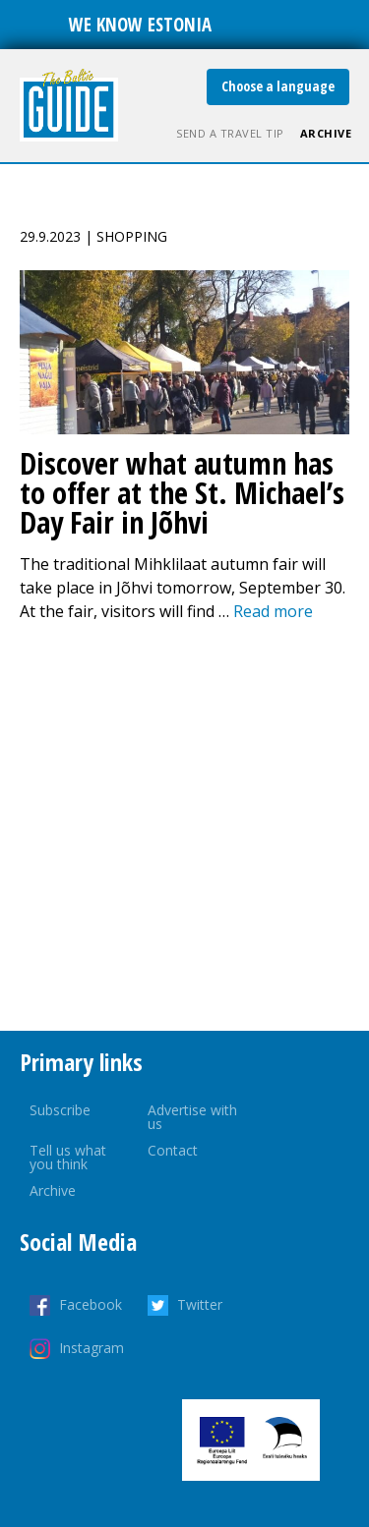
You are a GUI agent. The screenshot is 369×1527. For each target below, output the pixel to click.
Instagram (91, 1347)
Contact (173, 1150)
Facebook (90, 1304)
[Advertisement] (184, 827)
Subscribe (60, 1110)
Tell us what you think (68, 1157)
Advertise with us (192, 1117)
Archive (326, 133)
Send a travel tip (230, 133)
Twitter (199, 1304)
